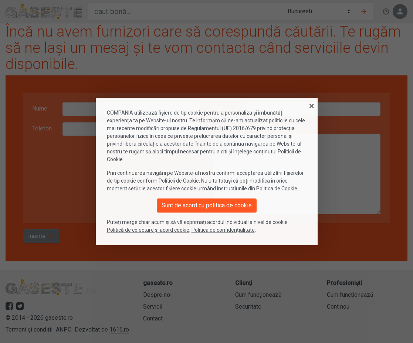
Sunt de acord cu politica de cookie (207, 205)
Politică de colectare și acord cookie (148, 230)
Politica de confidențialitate (223, 230)
